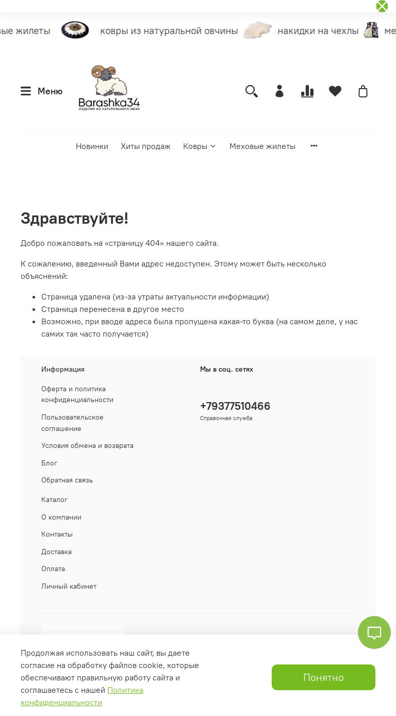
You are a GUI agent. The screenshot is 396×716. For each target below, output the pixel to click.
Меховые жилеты (262, 146)
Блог (49, 463)
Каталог (54, 499)
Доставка (56, 551)
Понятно (323, 677)
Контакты (57, 534)
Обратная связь (67, 480)
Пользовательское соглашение (72, 422)
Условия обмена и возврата (87, 445)
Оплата (53, 568)
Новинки (92, 146)
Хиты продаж (146, 146)
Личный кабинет (68, 586)
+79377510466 (235, 406)
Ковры (200, 146)
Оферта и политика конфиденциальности (77, 394)
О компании (61, 517)
